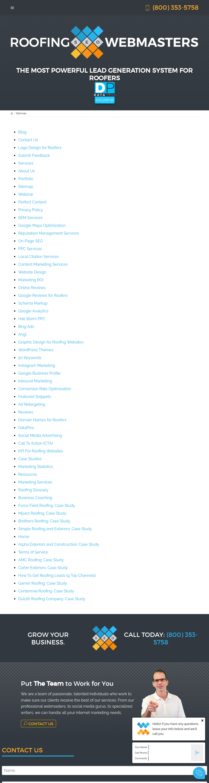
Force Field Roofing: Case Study (46, 505)
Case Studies (30, 459)
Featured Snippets (34, 396)
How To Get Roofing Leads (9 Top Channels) (57, 575)
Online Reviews (32, 287)
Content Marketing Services (42, 264)
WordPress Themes (35, 350)
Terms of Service (33, 552)
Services (25, 163)
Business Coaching (35, 497)
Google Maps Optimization (42, 225)
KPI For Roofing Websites (40, 451)
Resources (27, 474)
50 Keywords (30, 357)
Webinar (25, 194)
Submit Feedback (34, 155)
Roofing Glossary (33, 490)
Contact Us (28, 140)
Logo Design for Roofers (39, 147)
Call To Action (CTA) (35, 443)
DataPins (26, 427)
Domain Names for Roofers (42, 420)
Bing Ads (26, 326)
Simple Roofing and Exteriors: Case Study (55, 529)
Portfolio (25, 178)
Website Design (32, 272)
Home (23, 536)
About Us (26, 171)
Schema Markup (33, 303)
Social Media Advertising (40, 435)
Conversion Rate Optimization (44, 389)
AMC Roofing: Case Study (41, 560)
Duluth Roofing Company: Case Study (51, 599)
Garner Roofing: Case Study (42, 583)
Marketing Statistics (35, 466)
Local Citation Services (38, 256)
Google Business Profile (39, 373)
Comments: (141, 758)
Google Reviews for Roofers (43, 295)
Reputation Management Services (48, 233)
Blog (22, 132)
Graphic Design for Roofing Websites (51, 342)
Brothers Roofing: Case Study (44, 521)
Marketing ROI (30, 280)
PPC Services (30, 248)
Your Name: (141, 747)
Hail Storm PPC (31, 319)
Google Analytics (33, 311)
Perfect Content (32, 202)
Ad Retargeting (31, 404)
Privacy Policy (30, 210)
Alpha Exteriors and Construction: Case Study (58, 544)
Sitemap (25, 186)
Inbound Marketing (35, 381)
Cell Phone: (141, 752)
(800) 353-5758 (171, 7)
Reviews (25, 412)
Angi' (22, 334)
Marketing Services (35, 482)
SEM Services (30, 217)
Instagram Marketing (36, 365)
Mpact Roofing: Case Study (42, 513)
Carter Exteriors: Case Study (43, 567)
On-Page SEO (30, 241)
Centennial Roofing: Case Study (46, 591)
